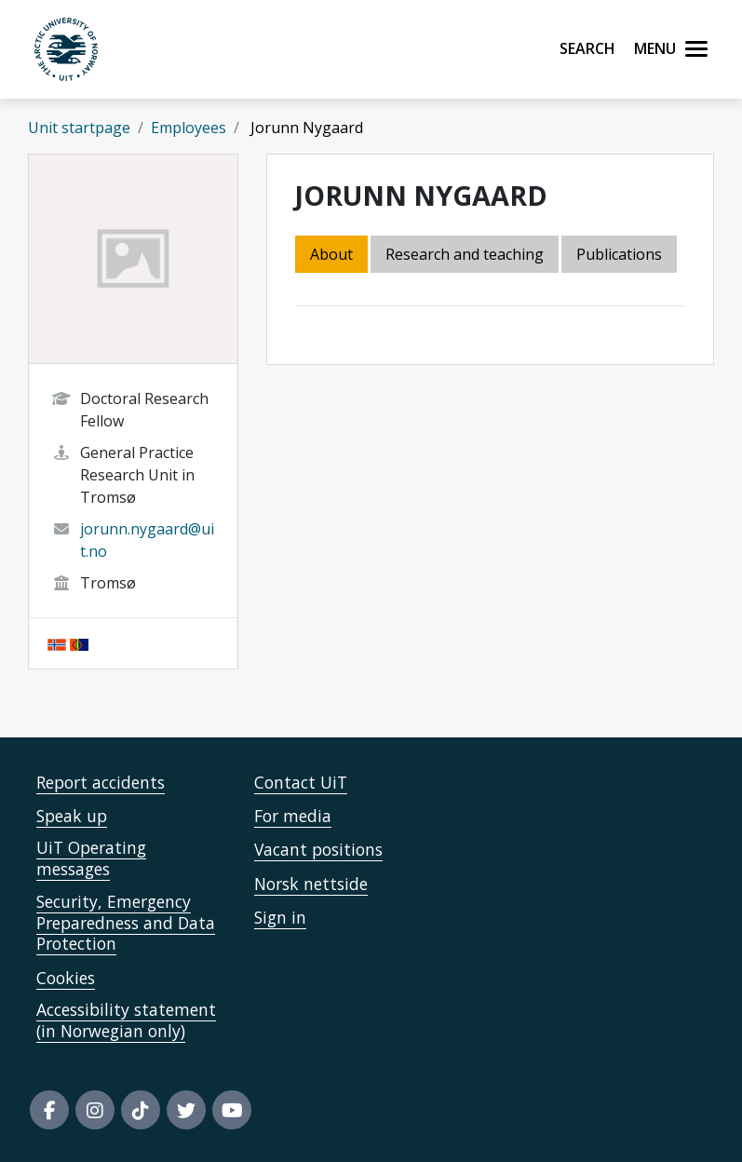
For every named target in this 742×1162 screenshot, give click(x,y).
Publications (619, 254)
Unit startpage (79, 127)
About (331, 254)
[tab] (620, 256)
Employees (188, 127)
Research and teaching (464, 254)
